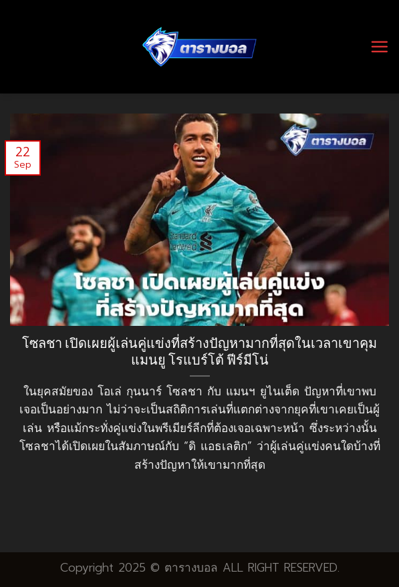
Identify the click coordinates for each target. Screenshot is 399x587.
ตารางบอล (191, 567)
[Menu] (379, 46)
